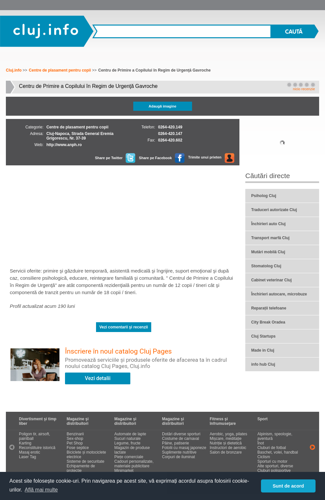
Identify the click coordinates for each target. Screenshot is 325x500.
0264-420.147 (170, 133)
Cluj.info (46, 30)
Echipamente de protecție (81, 468)
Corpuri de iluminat (178, 457)
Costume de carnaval (180, 438)
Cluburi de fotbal (271, 447)
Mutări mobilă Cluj (268, 252)
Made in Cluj (262, 350)
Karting (25, 443)
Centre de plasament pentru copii (60, 70)
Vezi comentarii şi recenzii (123, 327)
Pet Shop (75, 443)
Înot (260, 443)
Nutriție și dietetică (226, 443)
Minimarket (124, 470)
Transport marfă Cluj (270, 238)
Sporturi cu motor (272, 461)
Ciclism (263, 457)
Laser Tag (27, 457)
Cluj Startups (263, 336)
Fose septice (78, 447)
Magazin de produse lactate (132, 450)
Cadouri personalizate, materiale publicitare (134, 463)
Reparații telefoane (268, 308)
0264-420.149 (170, 127)
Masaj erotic (29, 452)
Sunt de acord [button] (288, 486)
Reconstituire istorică (37, 447)
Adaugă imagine (162, 106)
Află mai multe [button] (41, 489)
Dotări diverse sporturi (181, 434)
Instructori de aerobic (228, 447)
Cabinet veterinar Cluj (271, 280)
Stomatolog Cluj (266, 266)
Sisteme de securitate (85, 461)
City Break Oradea (268, 322)
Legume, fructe (127, 443)
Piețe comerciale (128, 457)
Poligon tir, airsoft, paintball (34, 436)
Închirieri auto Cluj (268, 224)
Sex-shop (75, 438)
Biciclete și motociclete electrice (86, 454)
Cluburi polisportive (274, 470)
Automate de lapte (130, 434)
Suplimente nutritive (179, 452)
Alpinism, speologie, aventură (274, 436)
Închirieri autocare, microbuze (279, 294)
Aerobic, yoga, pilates (228, 434)
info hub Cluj (263, 364)
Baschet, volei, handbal (277, 452)
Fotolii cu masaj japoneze (184, 447)
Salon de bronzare (226, 452)
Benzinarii (75, 434)
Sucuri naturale (127, 438)
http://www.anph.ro (64, 144)
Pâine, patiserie (175, 443)
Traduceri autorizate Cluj (274, 210)
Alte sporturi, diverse (275, 466)
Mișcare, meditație (225, 438)
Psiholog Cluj (263, 195)
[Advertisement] (124, 214)
